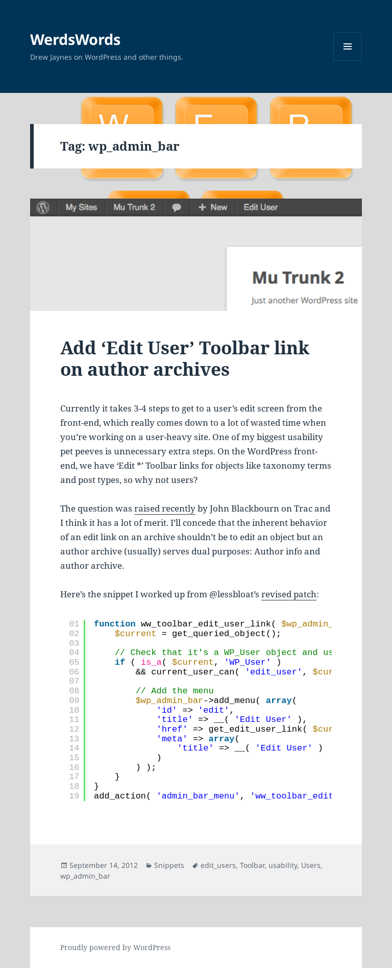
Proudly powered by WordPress (115, 947)
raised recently (164, 508)
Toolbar (252, 865)
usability (282, 865)
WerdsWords (75, 39)
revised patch (288, 594)
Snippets (169, 865)
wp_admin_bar (85, 876)
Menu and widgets (348, 60)
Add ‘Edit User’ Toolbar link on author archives (184, 358)
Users (311, 865)
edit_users (218, 865)
